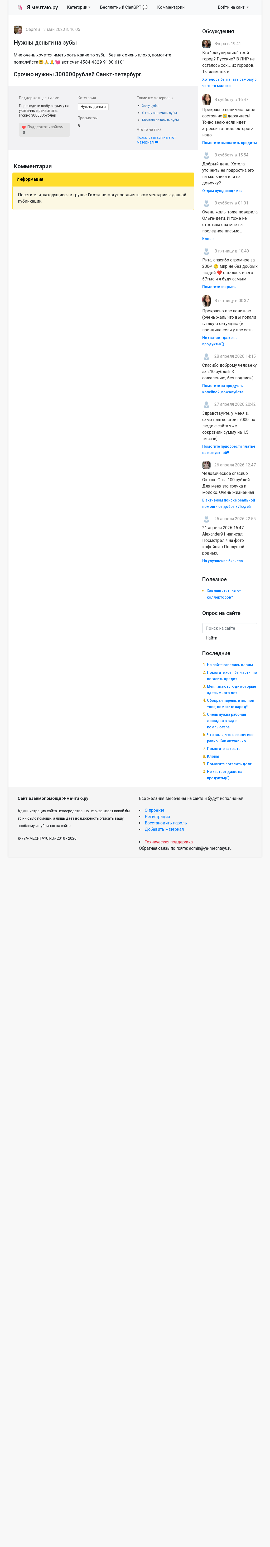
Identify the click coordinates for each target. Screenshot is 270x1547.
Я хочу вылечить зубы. (160, 113)
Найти (211, 638)
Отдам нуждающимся (222, 191)
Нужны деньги (93, 106)
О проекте (155, 810)
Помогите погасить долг (229, 764)
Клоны (208, 239)
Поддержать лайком (43, 127)
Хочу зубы (150, 106)
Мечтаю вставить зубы (160, 120)
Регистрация (157, 816)
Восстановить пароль (166, 822)
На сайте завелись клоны (230, 665)
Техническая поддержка (169, 841)
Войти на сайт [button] (231, 7)
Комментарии (171, 7)
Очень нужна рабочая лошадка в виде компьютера (226, 720)
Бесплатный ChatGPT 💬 (124, 7)
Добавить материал (164, 829)
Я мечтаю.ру (37, 7)
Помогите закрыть (219, 287)
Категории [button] (77, 7)
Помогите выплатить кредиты (229, 143)
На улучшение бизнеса (222, 561)
